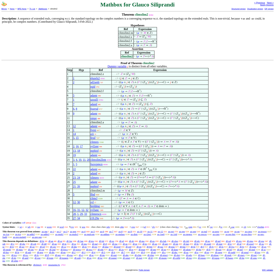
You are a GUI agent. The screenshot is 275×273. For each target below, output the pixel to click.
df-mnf (252, 249)
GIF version (269, 9)
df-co (63, 246)
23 (74, 177)
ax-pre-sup (37, 237)
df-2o (121, 249)
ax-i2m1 (147, 234)
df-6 (113, 252)
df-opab (207, 244)
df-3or (69, 241)
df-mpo (19, 249)
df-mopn (163, 258)
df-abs (126, 255)
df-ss (74, 244)
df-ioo (257, 252)
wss (83, 227)
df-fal (101, 241)
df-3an (80, 241)
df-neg (40, 252)
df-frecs (64, 249)
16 (77, 146)
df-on (138, 246)
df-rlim (150, 255)
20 (88, 159)
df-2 (74, 252)
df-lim (149, 246)
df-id (239, 244)
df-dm (74, 246)
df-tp (144, 244)
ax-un (237, 231)
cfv (153, 227)
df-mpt (219, 244)
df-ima (105, 246)
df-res (94, 246)
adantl (93, 104)
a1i (92, 133)
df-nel (218, 241)
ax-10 (139, 231)
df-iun (186, 244)
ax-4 (83, 231)
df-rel (42, 246)
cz (221, 227)
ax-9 (130, 231)
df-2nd (52, 249)
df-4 (93, 252)
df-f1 (211, 246)
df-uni (165, 244)
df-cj (81, 255)
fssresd (94, 108)
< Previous (259, 2)
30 (78, 202)
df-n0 (153, 252)
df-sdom (187, 249)
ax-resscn (262, 231)
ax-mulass (120, 234)
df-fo (221, 246)
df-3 (83, 252)
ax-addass (104, 234)
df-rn (84, 246)
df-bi (42, 241)
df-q (196, 252)
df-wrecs (77, 249)
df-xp (32, 246)
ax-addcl (31, 234)
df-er (131, 249)
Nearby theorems (267, 5)
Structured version (238, 9)
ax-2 (59, 231)
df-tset (254, 255)
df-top (189, 258)
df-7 (123, 252)
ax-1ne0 (161, 234)
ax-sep (193, 231)
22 (74, 169)
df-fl (47, 255)
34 (78, 218)
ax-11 (150, 231)
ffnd (92, 194)
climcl (93, 198)
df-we (21, 246)
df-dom (174, 249)
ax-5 (93, 231)
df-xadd (231, 252)
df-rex (239, 241)
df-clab (163, 241)
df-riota (252, 246)
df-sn (125, 244)
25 (74, 181)
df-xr (263, 249)
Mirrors (4, 9)
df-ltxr (6, 252)
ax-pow (215, 231)
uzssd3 (94, 99)
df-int (175, 244)
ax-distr (134, 234)
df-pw (115, 244)
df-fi (208, 249)
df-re (91, 255)
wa (38, 227)
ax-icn (18, 234)
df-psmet (113, 258)
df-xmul (245, 252)
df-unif (25, 258)
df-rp (206, 252)
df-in (64, 244)
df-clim (138, 255)
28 (74, 213)
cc (200, 227)
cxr (211, 227)
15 (77, 137)
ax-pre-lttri (230, 234)
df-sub (28, 252)
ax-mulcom (89, 234)
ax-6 (102, 231)
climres (94, 141)
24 (78, 177)
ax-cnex (248, 231)
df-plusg (214, 255)
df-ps (89, 258)
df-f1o (231, 246)
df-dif (44, 244)
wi (21, 227)
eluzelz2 (95, 78)
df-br (196, 244)
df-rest (38, 258)
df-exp (70, 255)
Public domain (144, 270)
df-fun (183, 246)
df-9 (143, 252)
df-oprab (7, 249)
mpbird (94, 150)
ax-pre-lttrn (246, 234)
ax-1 (52, 231)
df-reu (261, 241)
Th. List (32, 9)
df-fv (242, 246)
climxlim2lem (98, 159)
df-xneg (218, 252)
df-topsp (215, 258)
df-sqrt (114, 255)
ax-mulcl (59, 234)
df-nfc (197, 241)
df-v (12, 244)
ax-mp (45, 231)
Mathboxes (42, 9)
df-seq (58, 255)
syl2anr (94, 146)
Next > (270, 2)
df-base (201, 255)
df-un (54, 244)
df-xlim (14, 260)
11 (84, 159)
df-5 (103, 252)
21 (74, 186)
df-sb (131, 241)
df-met (139, 258)
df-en (163, 249)
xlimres (94, 177)
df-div (52, 252)
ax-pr (226, 231)
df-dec (174, 252)
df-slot (177, 255)
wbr (108, 227)
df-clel (186, 241)
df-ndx (189, 255)
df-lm (241, 258)
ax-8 (121, 231)
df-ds (13, 258)
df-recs (89, 249)
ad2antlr (94, 82)
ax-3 (65, 231)
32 (87, 209)
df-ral (228, 241)
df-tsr (100, 258)
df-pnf (240, 249)
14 (74, 133)
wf (145, 227)
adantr (93, 95)
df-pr (135, 244)
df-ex (111, 241)
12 (74, 126)
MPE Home (22, 9)
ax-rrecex (202, 234)
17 (81, 146)
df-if (105, 244)
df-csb (33, 244)
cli (245, 227)
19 (74, 155)
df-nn (63, 252)
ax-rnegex (187, 234)
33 (85, 213)
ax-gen (73, 231)
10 (80, 159)
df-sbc (22, 244)
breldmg (95, 206)
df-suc (160, 246)
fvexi (93, 130)
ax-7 (111, 231)
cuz (232, 227)
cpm (190, 227)
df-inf (229, 249)
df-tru (91, 241)
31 (78, 209)
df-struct (164, 255)
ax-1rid (173, 234)
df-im (102, 255)
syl (92, 202)
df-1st (41, 249)
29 (81, 213)
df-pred (117, 246)
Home (12, 9)
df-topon (202, 258)
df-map (142, 249)
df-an (50, 241)
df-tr (230, 244)
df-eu (152, 241)
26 (78, 186)
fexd (92, 137)
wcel (61, 227)
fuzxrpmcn (96, 164)
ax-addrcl (45, 234)
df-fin (198, 249)
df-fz (36, 255)
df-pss (84, 244)
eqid (92, 86)
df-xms (253, 258)
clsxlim (260, 227)
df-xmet (126, 258)
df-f (202, 246)
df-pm (153, 249)
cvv (72, 227)
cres (133, 227)
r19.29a (94, 218)
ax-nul (204, 231)
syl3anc (94, 209)
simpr (93, 118)
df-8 (133, 252)
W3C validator (267, 270)
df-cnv (53, 246)
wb (29, 227)
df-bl (150, 258)
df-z (164, 252)
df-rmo (250, 241)
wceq (49, 227)
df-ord (128, 246)
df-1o (111, 249)
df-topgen (63, 258)
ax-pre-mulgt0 (19, 237)
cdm (122, 227)
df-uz (186, 252)
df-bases (229, 258)
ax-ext (171, 231)
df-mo (142, 241)
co (177, 227)
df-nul (95, 244)
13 (74, 150)
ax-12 (160, 231)
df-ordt (77, 258)
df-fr (12, 246)
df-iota (172, 246)
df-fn (193, 246)
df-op (154, 244)
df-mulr (228, 255)
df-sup (219, 249)
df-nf (121, 241)
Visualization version (255, 9)
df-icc (25, 255)
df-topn (50, 258)
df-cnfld (176, 258)
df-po (261, 244)
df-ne (207, 241)
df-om (31, 249)
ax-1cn (6, 234)
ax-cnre (216, 234)
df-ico (14, 255)
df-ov (263, 246)
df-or (60, 241)
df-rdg (100, 249)
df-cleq (175, 241)
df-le (17, 252)
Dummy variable (117, 66)
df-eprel (250, 244)
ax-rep (182, 231)
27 (74, 218)
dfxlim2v (37, 265)
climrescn (95, 213)
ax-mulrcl (73, 234)
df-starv (241, 255)
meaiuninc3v (54, 265)
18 (78, 150)
